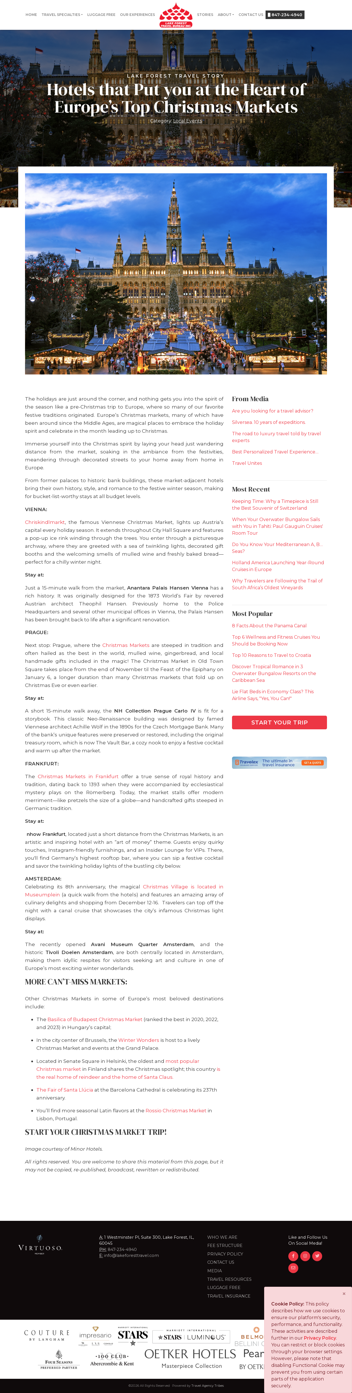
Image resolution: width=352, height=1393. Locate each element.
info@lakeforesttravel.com (131, 1255)
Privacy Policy (225, 1254)
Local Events (187, 121)
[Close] (344, 1294)
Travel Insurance (228, 1296)
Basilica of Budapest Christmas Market (94, 1019)
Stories (205, 15)
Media (214, 1270)
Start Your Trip (279, 722)
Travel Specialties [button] (61, 15)
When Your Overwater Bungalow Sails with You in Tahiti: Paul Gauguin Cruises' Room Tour (277, 526)
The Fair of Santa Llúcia (64, 1090)
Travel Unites (247, 463)
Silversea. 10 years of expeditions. (269, 422)
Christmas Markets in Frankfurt (78, 776)
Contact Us (251, 15)
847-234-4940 (285, 14)
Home (31, 15)
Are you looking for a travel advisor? (272, 411)
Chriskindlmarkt (45, 522)
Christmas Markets (126, 645)
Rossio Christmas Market (176, 1110)
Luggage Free (101, 15)
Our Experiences (137, 15)
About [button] (224, 15)
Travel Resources (229, 1279)
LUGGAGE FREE (224, 1287)
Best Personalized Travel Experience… (275, 452)
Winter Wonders (138, 1040)
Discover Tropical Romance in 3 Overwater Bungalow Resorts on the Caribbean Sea (274, 673)
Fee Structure (225, 1245)
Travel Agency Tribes (207, 1386)
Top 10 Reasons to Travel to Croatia (271, 655)
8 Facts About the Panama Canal (269, 625)
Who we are (222, 1237)
